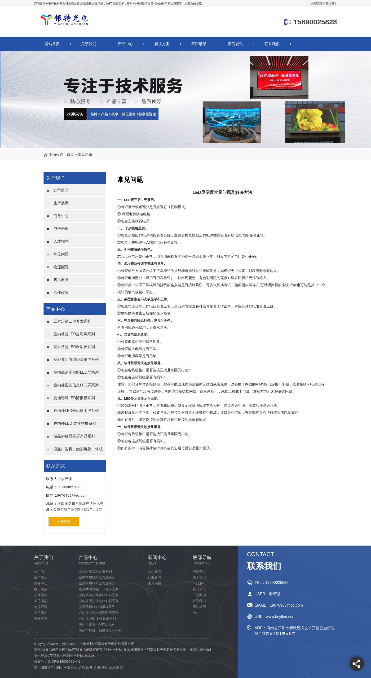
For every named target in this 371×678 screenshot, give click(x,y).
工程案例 (199, 595)
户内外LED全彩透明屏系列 (76, 411)
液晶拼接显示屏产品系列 (74, 436)
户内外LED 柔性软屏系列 (74, 423)
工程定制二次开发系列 (72, 321)
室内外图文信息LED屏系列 (76, 385)
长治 (81, 667)
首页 (70, 155)
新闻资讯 (235, 44)
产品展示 (199, 583)
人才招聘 (61, 241)
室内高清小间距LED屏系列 (76, 372)
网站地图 (199, 607)
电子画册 (61, 229)
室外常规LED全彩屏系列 (74, 347)
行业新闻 (154, 577)
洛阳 (59, 667)
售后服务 (61, 280)
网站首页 (52, 44)
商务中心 (61, 216)
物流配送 (61, 267)
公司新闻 (154, 571)
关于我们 (88, 44)
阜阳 (104, 667)
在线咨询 (64, 522)
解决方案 (162, 44)
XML (196, 613)
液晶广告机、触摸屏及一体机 (78, 449)
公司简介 (61, 190)
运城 (89, 667)
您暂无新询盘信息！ (324, 3)
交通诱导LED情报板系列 (74, 398)
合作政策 (61, 292)
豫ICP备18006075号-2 (63, 661)
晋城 (96, 667)
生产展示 (61, 203)
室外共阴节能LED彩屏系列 (76, 360)
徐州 (112, 667)
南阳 (66, 667)
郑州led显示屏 (94, 3)
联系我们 (272, 44)
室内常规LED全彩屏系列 (74, 334)
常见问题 (85, 155)
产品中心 (125, 44)
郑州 (119, 667)
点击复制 (86, 644)
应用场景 (198, 44)
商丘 (74, 667)
